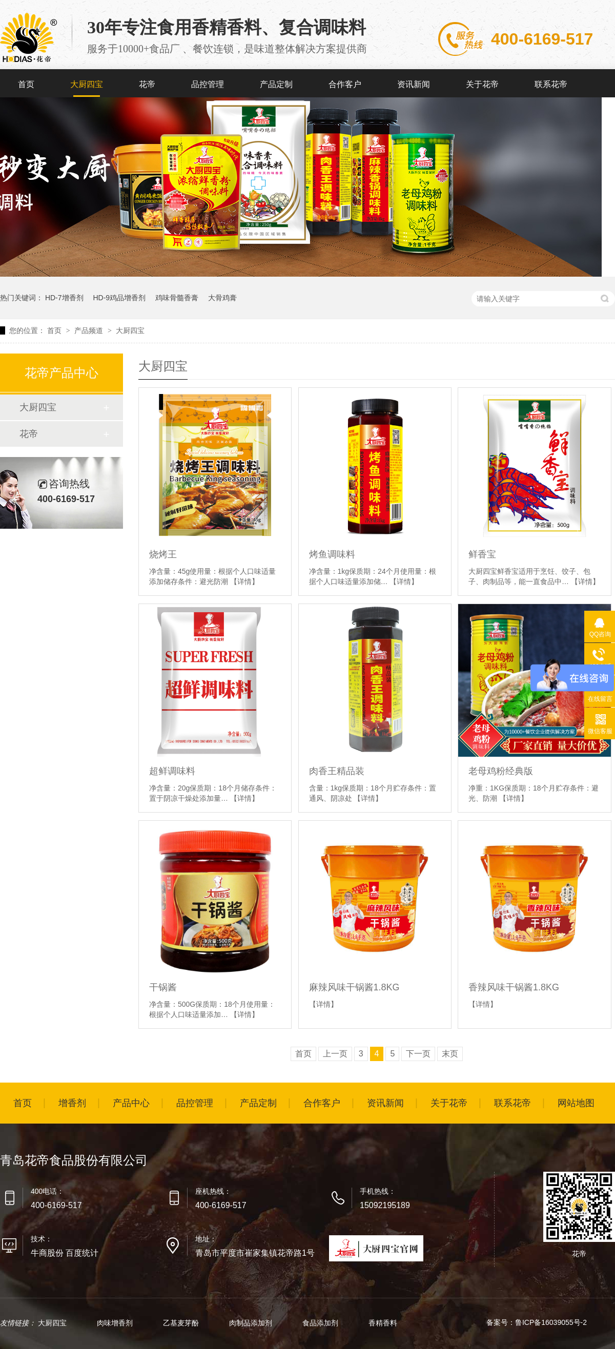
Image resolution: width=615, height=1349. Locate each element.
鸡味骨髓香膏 (176, 298)
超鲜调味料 (172, 771)
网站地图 (576, 1103)
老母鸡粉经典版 (500, 771)
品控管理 (207, 84)
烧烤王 (163, 554)
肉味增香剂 (116, 1323)
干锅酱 (163, 987)
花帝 (147, 84)
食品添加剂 (321, 1323)
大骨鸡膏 (222, 298)
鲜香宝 (482, 554)
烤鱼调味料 (332, 554)
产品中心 (131, 1103)
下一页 (418, 1053)
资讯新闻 (413, 84)
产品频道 (89, 330)
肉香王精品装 (336, 771)
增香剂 (72, 1103)
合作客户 (345, 84)
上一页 (335, 1053)
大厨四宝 (86, 84)
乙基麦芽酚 (182, 1323)
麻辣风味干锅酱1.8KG (354, 987)
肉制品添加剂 (251, 1323)
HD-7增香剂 (64, 298)
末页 (450, 1053)
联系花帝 (551, 84)
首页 (26, 84)
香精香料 (382, 1323)
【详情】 (244, 581)
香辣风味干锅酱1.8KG (513, 987)
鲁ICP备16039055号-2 (551, 1322)
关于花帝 (482, 84)
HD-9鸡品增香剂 (119, 298)
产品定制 (276, 84)
